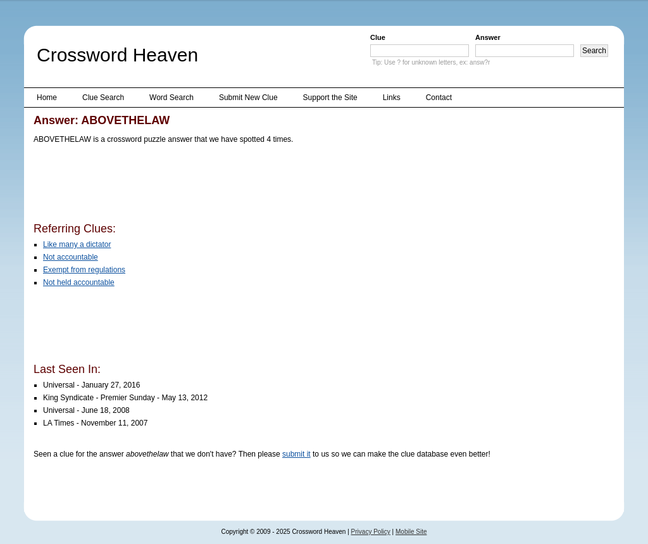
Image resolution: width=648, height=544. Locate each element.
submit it (296, 454)
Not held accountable (79, 282)
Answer (488, 37)
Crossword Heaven (117, 54)
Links (392, 97)
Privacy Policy (370, 531)
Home (47, 97)
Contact (439, 97)
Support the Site (330, 97)
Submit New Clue (248, 97)
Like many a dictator (77, 244)
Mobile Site (411, 531)
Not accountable (70, 257)
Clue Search (103, 97)
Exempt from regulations (84, 269)
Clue (377, 37)
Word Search (171, 97)
